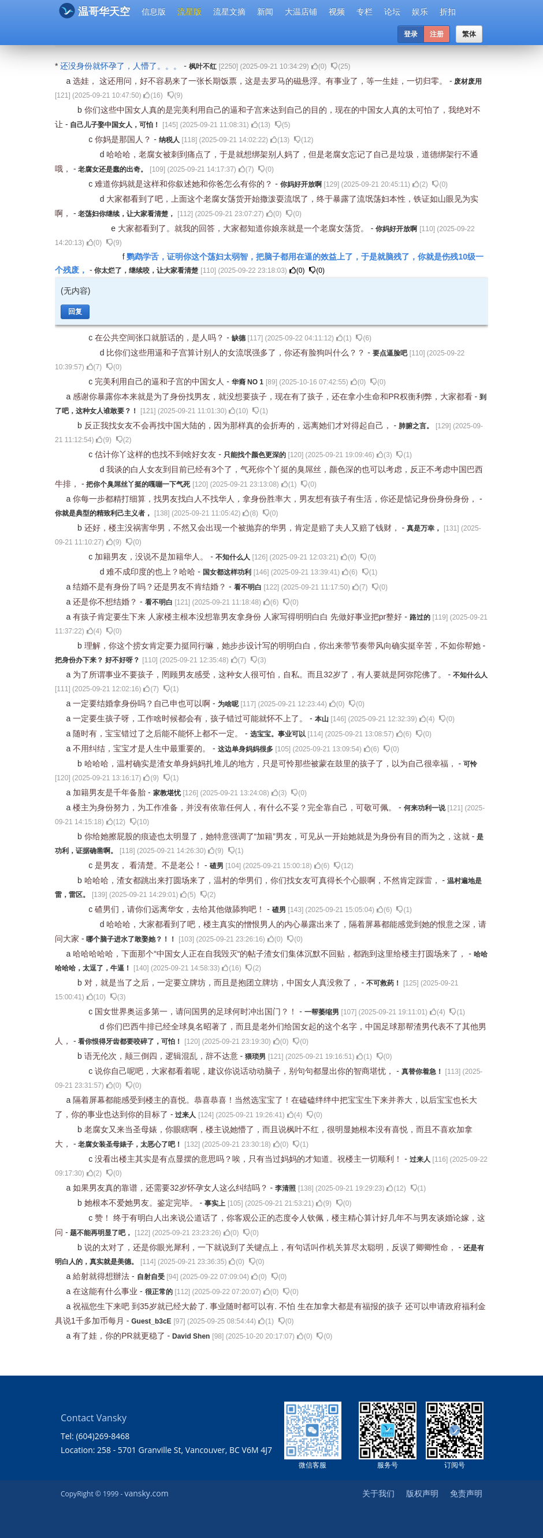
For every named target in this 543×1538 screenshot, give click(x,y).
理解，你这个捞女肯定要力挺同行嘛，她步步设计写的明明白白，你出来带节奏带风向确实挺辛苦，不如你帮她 (283, 645)
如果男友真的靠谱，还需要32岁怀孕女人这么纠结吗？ (171, 1187)
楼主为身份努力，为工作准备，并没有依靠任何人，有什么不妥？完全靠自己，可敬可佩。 (236, 807)
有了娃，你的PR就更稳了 (120, 1335)
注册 (437, 34)
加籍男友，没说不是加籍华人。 (152, 556)
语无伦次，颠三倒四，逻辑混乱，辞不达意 (162, 1056)
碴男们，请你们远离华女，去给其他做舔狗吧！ (181, 909)
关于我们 (378, 1493)
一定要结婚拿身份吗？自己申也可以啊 (143, 703)
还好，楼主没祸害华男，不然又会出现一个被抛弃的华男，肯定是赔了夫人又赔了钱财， (243, 527)
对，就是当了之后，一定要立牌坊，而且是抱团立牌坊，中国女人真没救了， (223, 982)
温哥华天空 (94, 10)
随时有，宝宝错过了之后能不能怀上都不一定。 (159, 733)
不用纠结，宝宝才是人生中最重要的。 (143, 748)
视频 (337, 11)
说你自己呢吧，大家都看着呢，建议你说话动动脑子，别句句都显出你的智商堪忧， (245, 1071)
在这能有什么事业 (106, 1291)
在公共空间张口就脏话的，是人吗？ (160, 337)
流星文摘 (229, 11)
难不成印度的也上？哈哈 (152, 571)
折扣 (448, 11)
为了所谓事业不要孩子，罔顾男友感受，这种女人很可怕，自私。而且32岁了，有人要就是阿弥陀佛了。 (260, 674)
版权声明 (422, 1493)
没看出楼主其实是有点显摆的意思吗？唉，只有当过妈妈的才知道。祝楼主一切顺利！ (249, 1158)
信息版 (154, 11)
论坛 (392, 11)
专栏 (364, 11)
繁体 (469, 34)
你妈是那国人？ (124, 139)
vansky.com (146, 1493)
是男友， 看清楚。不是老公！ (149, 865)
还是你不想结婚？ (106, 601)
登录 (411, 34)
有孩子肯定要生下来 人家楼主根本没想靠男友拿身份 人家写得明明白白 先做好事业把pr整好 (238, 616)
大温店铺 (301, 11)
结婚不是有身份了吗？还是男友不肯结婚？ (151, 586)
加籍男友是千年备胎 (110, 792)
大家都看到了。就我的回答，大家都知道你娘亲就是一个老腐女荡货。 (244, 228)
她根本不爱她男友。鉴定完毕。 (142, 1202)
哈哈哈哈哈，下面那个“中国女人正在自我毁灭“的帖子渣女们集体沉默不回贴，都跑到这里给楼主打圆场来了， (270, 953)
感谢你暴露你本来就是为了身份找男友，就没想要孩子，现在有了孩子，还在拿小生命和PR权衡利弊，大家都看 (273, 396)
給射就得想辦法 (102, 1276)
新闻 (265, 11)
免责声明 (466, 1493)
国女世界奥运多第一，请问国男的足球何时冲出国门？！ (197, 1011)
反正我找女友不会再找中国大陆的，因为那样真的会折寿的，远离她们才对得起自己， (239, 425)
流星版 (189, 11)
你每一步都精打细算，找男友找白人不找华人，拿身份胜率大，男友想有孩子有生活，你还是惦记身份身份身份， (276, 498)
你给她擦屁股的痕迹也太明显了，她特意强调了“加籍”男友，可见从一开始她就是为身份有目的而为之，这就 (278, 836)
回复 (75, 311)
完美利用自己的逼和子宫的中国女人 (160, 381)
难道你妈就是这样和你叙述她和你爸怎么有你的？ (185, 183)
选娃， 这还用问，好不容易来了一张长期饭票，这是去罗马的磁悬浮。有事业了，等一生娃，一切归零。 (261, 81)
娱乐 (420, 11)
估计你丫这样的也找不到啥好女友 (156, 454)
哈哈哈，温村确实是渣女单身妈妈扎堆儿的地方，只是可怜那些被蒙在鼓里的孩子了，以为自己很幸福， (271, 763)
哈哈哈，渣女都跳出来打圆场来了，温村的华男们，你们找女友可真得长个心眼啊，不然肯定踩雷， (263, 880)
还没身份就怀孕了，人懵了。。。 (122, 66)
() (319, 66)
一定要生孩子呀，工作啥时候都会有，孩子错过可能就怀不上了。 (191, 718)
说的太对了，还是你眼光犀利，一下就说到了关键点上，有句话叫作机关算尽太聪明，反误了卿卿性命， (271, 1247)
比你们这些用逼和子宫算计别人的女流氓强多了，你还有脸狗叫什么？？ (236, 352)
